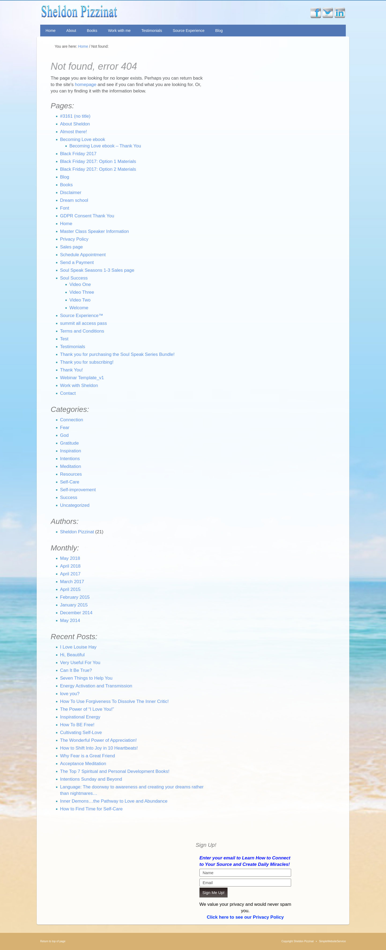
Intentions (70, 458)
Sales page (71, 246)
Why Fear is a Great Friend (87, 755)
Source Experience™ (81, 315)
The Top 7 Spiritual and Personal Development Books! (114, 771)
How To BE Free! (77, 724)
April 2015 (70, 589)
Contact (68, 393)
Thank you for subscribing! (86, 362)
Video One (80, 284)
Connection (71, 419)
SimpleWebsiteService (332, 941)
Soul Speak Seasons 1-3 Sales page (97, 270)
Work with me (119, 30)
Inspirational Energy (80, 717)
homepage (85, 84)
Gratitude (69, 443)
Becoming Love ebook (82, 139)
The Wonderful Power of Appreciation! (98, 740)
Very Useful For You (80, 662)
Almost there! (73, 131)
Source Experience (188, 30)
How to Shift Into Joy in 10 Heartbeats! (99, 748)
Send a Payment (77, 262)
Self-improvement (78, 489)
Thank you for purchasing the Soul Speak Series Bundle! (117, 354)
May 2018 (70, 558)
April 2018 (70, 566)
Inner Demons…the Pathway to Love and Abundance (114, 801)
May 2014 (70, 620)
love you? (70, 693)
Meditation (70, 466)
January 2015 (74, 605)
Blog (219, 30)
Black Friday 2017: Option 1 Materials (98, 161)
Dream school (74, 200)
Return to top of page (52, 941)
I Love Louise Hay (78, 647)
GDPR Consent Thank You (87, 215)
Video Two (80, 300)
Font (64, 208)
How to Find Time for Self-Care (91, 808)
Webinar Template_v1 (82, 377)
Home (50, 30)
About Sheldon (75, 123)
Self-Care (69, 482)
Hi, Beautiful (72, 654)
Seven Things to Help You (86, 678)
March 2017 (72, 581)
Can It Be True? (76, 670)
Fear (64, 427)
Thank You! (71, 369)
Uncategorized (75, 505)
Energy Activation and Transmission (96, 685)
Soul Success (74, 278)
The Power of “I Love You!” (87, 709)
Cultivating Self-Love (81, 732)
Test (64, 338)
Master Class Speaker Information (94, 231)
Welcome (78, 307)
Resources (71, 474)
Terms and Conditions (82, 331)
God (64, 435)
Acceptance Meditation (83, 763)
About (71, 30)
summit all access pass (83, 323)
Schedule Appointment (83, 254)
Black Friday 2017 (78, 153)
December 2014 (76, 612)
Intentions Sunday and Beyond (91, 779)
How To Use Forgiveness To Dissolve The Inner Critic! (114, 701)
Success (68, 497)
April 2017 (70, 573)
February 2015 (75, 597)
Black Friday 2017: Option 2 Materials (98, 169)
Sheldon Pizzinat (119, 13)
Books (92, 30)
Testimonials (151, 30)
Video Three (81, 292)
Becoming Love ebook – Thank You (105, 145)
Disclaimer (70, 192)
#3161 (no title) (75, 116)
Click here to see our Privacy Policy (245, 917)
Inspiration (70, 450)
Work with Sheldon (79, 385)
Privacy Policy (74, 239)
